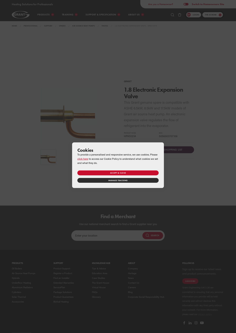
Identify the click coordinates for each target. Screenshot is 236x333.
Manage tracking (118, 180)
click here (82, 158)
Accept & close (118, 173)
